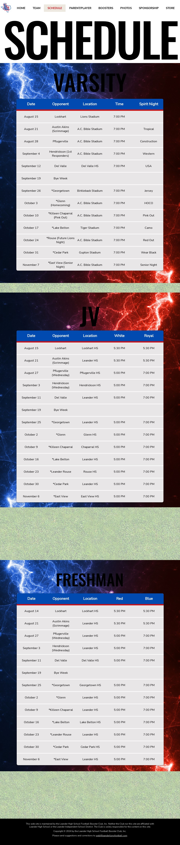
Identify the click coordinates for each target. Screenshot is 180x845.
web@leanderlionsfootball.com (111, 835)
